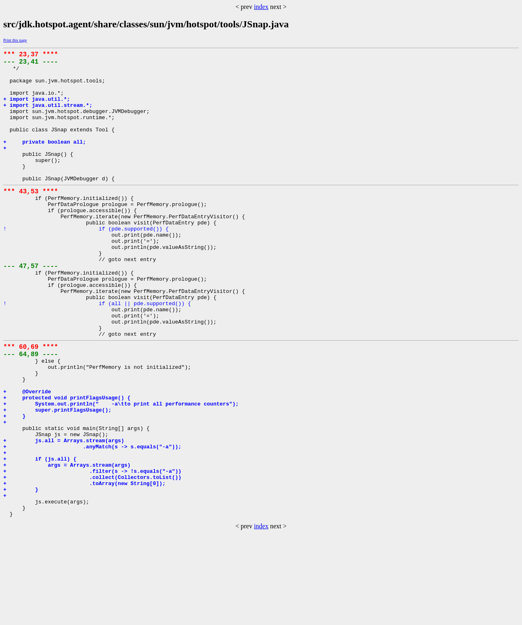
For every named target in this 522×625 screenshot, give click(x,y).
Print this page (15, 40)
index (261, 6)
